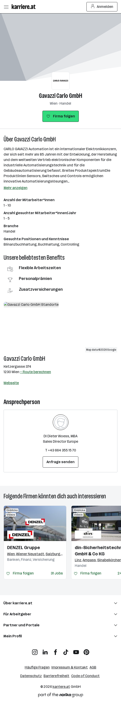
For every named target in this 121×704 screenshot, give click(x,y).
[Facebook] (55, 650)
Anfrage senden (60, 462)
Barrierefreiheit (56, 676)
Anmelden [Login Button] (102, 6)
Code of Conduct (85, 676)
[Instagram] (35, 650)
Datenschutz (31, 676)
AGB (93, 667)
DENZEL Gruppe (23, 547)
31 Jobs (57, 573)
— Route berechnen (35, 372)
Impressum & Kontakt (69, 667)
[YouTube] (76, 650)
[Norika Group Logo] (60, 696)
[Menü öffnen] (6, 7)
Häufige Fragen (37, 667)
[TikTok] (66, 650)
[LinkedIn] (45, 650)
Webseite (11, 383)
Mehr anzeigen (15, 188)
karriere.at (61, 686)
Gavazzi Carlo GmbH (60, 95)
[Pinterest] (86, 650)
